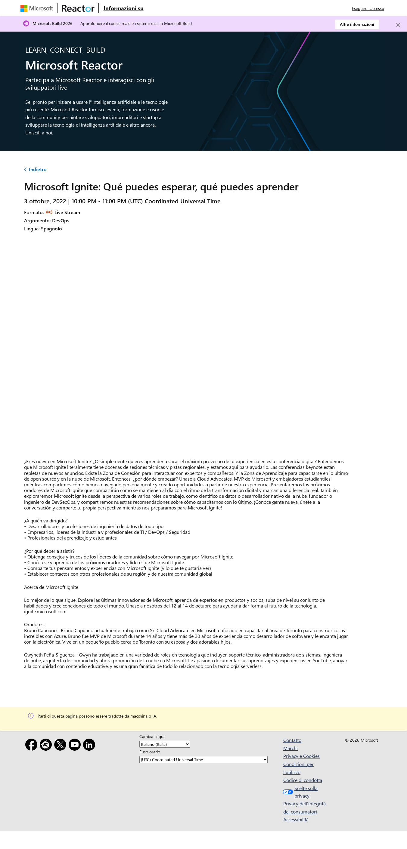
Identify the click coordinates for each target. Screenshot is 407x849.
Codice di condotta (302, 780)
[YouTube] (76, 746)
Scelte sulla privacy (299, 792)
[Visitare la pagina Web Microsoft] (37, 8)
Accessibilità (296, 819)
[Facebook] (32, 746)
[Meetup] (47, 746)
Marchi (290, 748)
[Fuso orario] (203, 759)
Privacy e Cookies (301, 756)
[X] (61, 746)
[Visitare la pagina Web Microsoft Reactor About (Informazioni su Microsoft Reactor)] (123, 8)
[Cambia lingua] (164, 744)
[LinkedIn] (90, 746)
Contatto (292, 740)
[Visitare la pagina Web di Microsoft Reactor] (78, 8)
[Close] (398, 25)
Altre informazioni (357, 24)
